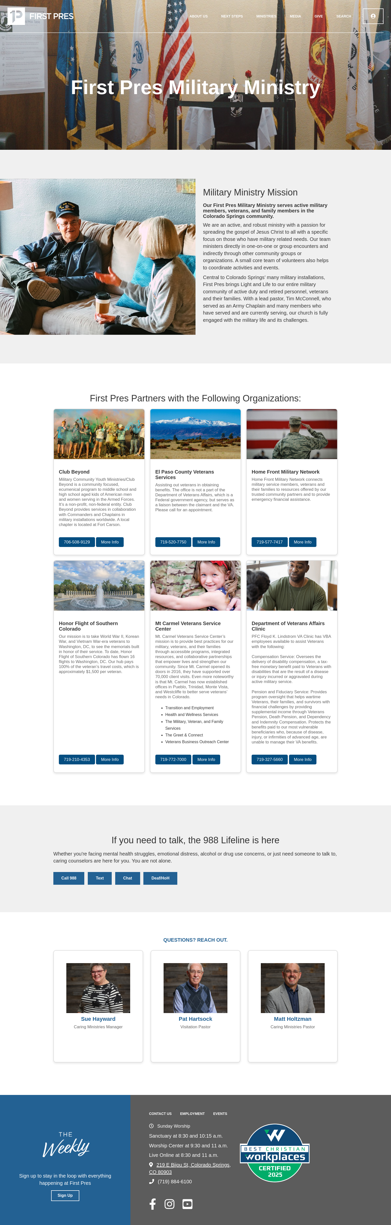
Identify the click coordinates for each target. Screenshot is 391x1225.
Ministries (266, 16)
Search (343, 16)
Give (318, 16)
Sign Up (65, 1195)
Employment (192, 1114)
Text (100, 878)
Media (295, 16)
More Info (110, 542)
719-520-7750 (173, 542)
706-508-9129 (77, 542)
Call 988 (68, 878)
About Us (199, 16)
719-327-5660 (270, 759)
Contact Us (160, 1114)
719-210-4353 (77, 759)
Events (220, 1114)
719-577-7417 (270, 542)
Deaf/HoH (160, 878)
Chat (127, 878)
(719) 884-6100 (170, 1181)
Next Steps (232, 16)
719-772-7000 (173, 759)
